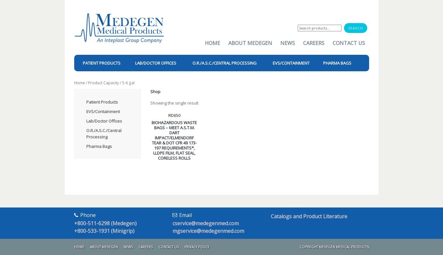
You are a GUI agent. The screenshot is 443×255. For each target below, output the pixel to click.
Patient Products (102, 102)
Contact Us (349, 43)
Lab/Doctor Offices (104, 121)
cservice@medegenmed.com (206, 223)
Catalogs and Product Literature (309, 216)
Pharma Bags (99, 146)
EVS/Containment (103, 111)
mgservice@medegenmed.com (208, 230)
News (287, 43)
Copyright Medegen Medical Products (334, 247)
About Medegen (250, 43)
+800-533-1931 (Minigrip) (104, 230)
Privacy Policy (197, 247)
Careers (313, 43)
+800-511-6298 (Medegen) (105, 223)
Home (212, 43)
